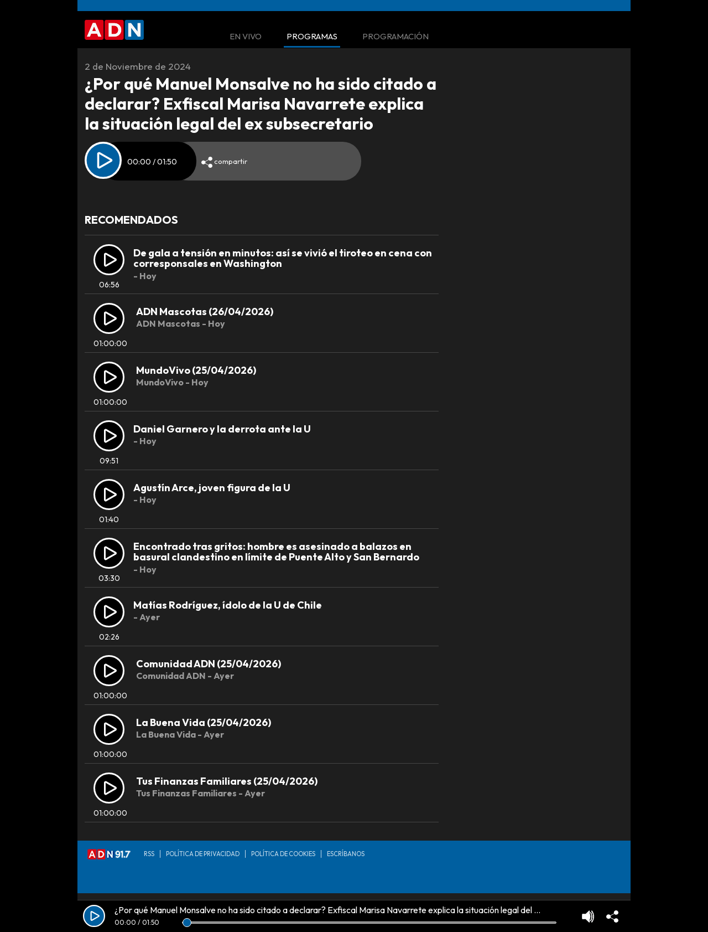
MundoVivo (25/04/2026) (196, 370)
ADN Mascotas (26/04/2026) (204, 311)
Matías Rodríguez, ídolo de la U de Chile (227, 605)
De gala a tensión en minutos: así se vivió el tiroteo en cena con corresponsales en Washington (282, 258)
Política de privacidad (203, 854)
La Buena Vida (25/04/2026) (203, 722)
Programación (395, 37)
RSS (149, 854)
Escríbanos (346, 854)
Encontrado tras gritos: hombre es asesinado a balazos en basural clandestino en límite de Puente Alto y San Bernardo (276, 552)
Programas (312, 37)
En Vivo (246, 37)
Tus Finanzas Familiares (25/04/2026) (226, 781)
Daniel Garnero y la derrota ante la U (222, 429)
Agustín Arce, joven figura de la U (211, 487)
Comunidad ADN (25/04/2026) (208, 663)
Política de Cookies (283, 854)
